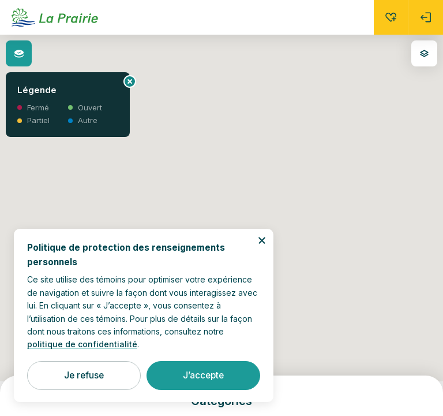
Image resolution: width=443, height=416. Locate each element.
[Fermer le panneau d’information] (129, 81)
